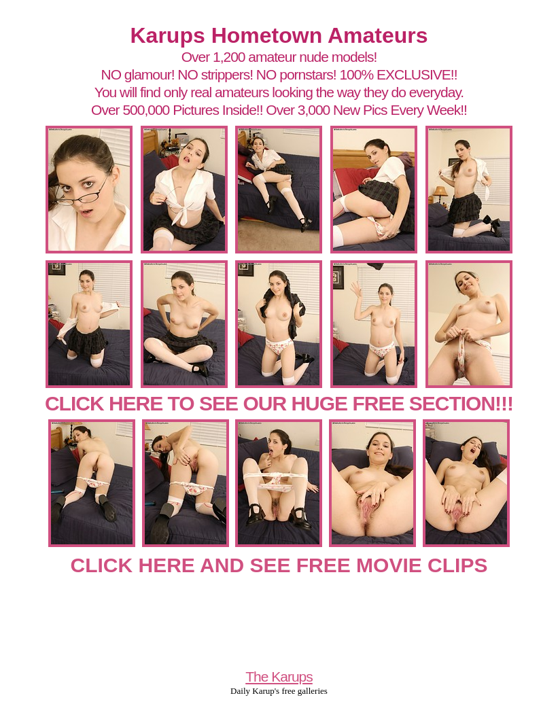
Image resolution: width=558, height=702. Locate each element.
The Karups (279, 676)
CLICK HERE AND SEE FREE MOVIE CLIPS (279, 565)
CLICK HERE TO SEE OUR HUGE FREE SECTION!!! (279, 403)
